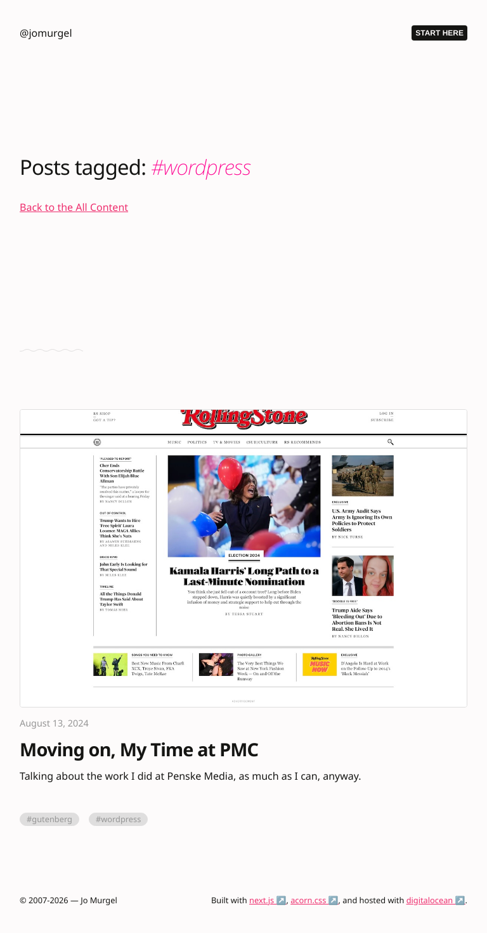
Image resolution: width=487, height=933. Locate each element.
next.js (261, 900)
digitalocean (429, 900)
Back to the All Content (74, 207)
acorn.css (308, 900)
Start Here (439, 33)
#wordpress (118, 819)
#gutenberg (49, 819)
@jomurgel (46, 33)
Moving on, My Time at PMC (139, 750)
